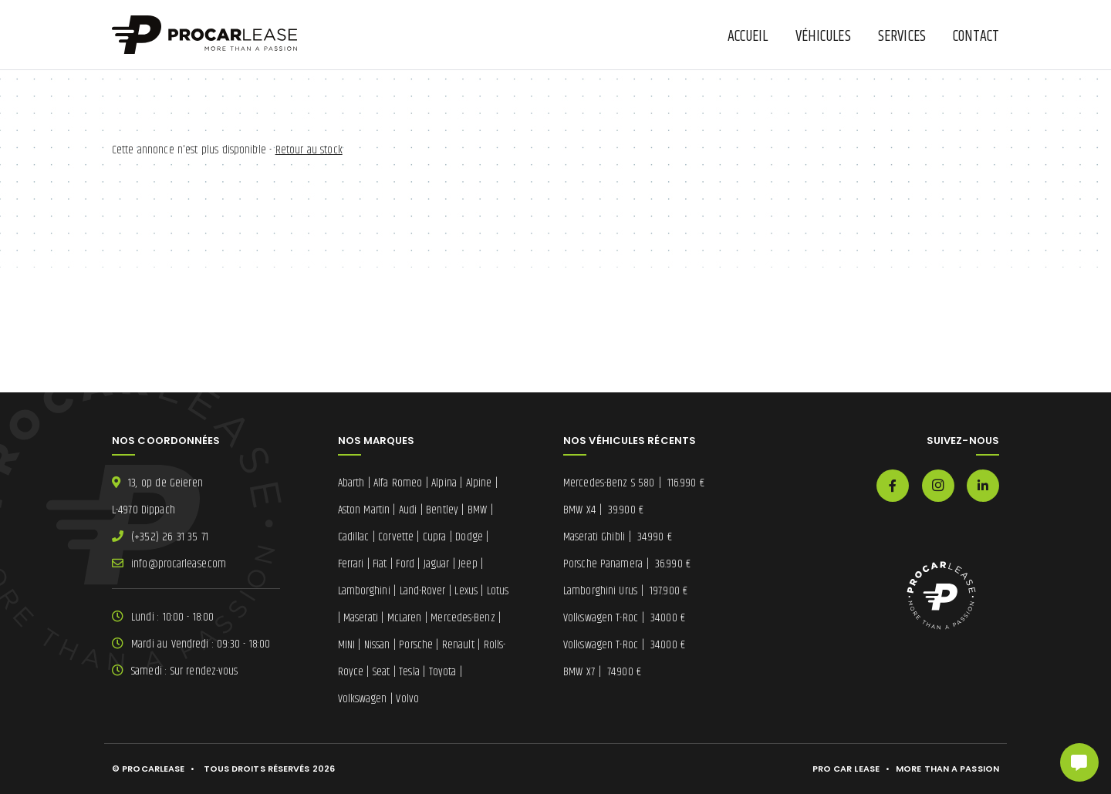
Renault (458, 645)
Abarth (351, 483)
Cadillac (354, 537)
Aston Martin (364, 510)
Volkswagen (362, 699)
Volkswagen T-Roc (624, 618)
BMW (477, 510)
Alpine (479, 483)
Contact (976, 37)
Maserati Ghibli (617, 537)
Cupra (435, 537)
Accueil (748, 37)
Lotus (498, 591)
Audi (408, 510)
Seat (381, 672)
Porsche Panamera (627, 564)
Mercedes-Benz (463, 618)
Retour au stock (309, 150)
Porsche (416, 645)
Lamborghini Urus (625, 591)
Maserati (360, 618)
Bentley (442, 510)
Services (902, 37)
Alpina (444, 483)
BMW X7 (602, 672)
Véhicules (823, 37)
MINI (346, 645)
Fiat (380, 564)
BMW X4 (603, 510)
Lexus (466, 591)
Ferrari (351, 564)
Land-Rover (423, 591)
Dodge (469, 537)
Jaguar (437, 564)
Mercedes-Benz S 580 (633, 483)
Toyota (443, 672)
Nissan (377, 645)
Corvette (396, 537)
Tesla (409, 672)
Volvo (407, 699)
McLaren (404, 618)
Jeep (467, 564)
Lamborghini (364, 591)
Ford (405, 564)
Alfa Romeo (397, 483)
